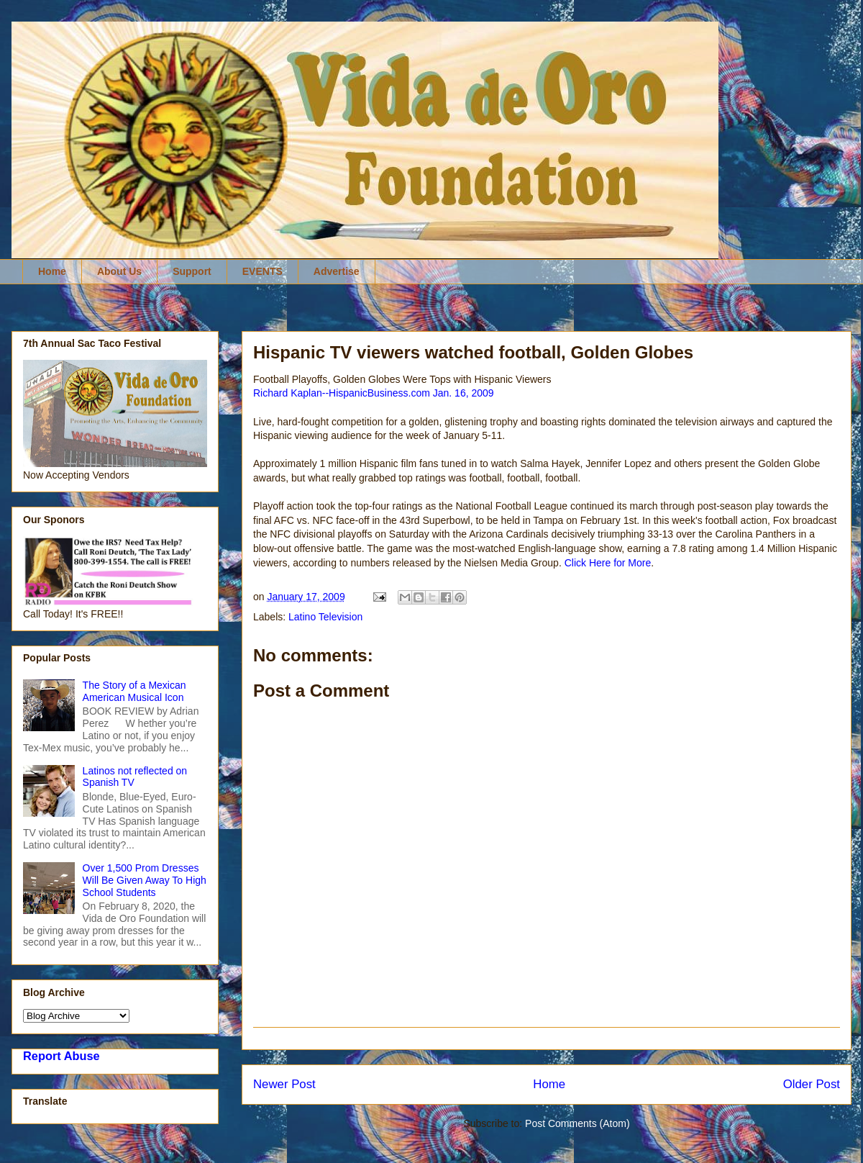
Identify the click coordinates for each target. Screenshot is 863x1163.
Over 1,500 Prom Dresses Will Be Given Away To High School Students (144, 880)
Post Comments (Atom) (577, 1123)
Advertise (337, 271)
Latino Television (325, 617)
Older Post (811, 1084)
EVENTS (262, 271)
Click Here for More (608, 563)
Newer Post (284, 1084)
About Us (119, 271)
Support (192, 271)
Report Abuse (61, 1055)
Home (52, 271)
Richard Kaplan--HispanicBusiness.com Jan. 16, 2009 (373, 393)
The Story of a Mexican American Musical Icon (134, 691)
